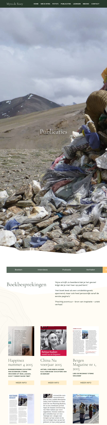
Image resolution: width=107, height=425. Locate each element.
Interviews (43, 270)
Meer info (21, 383)
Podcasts (66, 270)
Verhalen (90, 270)
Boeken (18, 270)
